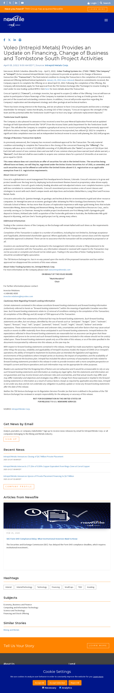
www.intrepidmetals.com (59, 269)
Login (92, 2)
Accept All (39, 682)
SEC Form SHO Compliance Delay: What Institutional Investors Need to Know (42, 538)
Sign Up (11, 439)
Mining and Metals (11, 630)
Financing (56, 587)
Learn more (98, 676)
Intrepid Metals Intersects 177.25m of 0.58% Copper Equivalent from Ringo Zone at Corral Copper (47, 466)
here (47, 89)
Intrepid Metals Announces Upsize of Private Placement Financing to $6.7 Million (39, 476)
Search (105, 2)
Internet (8, 587)
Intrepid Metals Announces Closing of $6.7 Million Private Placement (33, 456)
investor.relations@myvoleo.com (18, 296)
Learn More (97, 9)
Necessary (49, 687)
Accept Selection (57, 682)
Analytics (65, 687)
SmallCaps (69, 587)
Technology (42, 587)
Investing (90, 587)
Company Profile (18, 486)
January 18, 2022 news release (60, 80)
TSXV (80, 587)
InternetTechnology (24, 587)
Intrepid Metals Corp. (56, 65)
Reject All (75, 682)
